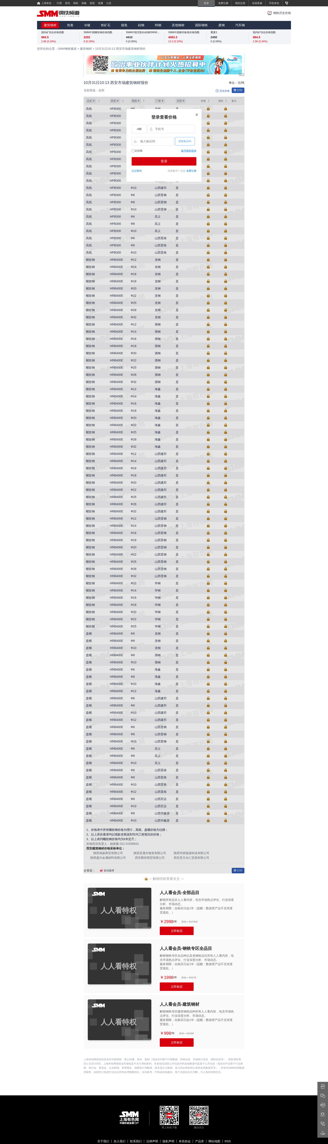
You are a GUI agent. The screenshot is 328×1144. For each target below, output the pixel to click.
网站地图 (214, 1141)
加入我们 (119, 1141)
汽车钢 (240, 25)
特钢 (158, 25)
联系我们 (136, 1141)
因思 (92, 3)
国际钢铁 (201, 25)
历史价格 (224, 90)
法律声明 (152, 1141)
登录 (164, 161)
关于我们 (103, 1141)
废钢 (221, 25)
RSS (228, 1141)
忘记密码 (137, 170)
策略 (84, 3)
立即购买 (177, 931)
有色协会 (185, 1141)
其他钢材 (178, 25)
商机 (75, 3)
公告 (108, 3)
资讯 (67, 3)
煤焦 (124, 25)
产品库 (199, 1141)
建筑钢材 (50, 25)
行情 (59, 3)
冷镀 (87, 25)
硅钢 (141, 25)
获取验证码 (185, 141)
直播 (100, 3)
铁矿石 (105, 25)
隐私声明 (168, 1141)
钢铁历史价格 (282, 13)
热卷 (70, 25)
